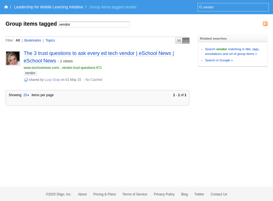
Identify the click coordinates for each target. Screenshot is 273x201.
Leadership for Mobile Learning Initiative (48, 7)
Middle (185, 40)
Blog (184, 194)
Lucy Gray (52, 80)
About (82, 194)
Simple (179, 40)
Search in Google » (219, 60)
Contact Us (219, 194)
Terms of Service (134, 194)
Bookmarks (32, 40)
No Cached (94, 80)
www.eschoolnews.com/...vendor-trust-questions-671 (63, 68)
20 (26, 95)
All (18, 40)
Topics (50, 40)
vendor (30, 73)
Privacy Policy (164, 194)
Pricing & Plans (104, 194)
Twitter (199, 194)
